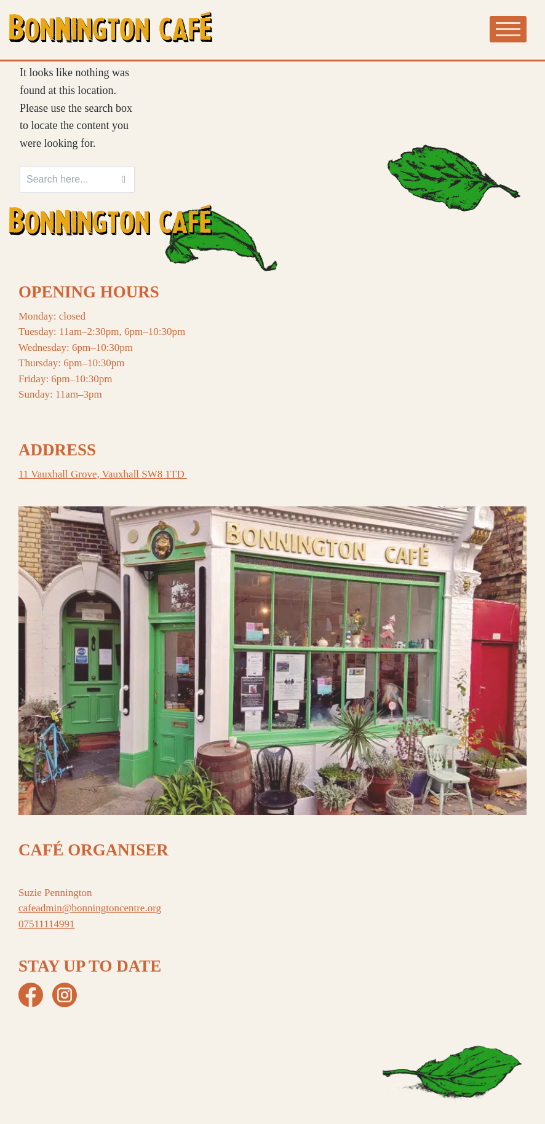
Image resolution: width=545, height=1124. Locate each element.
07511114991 (46, 924)
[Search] (124, 179)
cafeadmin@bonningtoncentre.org (89, 908)
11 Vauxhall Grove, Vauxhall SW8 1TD (102, 474)
